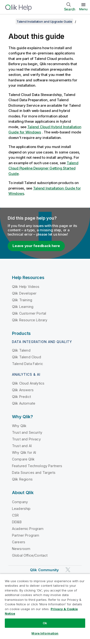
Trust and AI (22, 446)
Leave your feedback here (36, 245)
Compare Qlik (23, 459)
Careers (18, 542)
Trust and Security (27, 432)
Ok (45, 623)
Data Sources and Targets (33, 472)
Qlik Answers (23, 390)
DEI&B (17, 522)
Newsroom (21, 549)
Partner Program (25, 535)
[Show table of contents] (9, 21)
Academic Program (28, 529)
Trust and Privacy (26, 439)
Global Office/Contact (30, 555)
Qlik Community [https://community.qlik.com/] (44, 570)
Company (20, 502)
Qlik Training (22, 300)
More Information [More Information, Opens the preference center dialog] (44, 633)
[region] (45, 606)
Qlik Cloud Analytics (28, 383)
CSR (15, 515)
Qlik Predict (21, 397)
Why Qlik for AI (24, 452)
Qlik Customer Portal (29, 313)
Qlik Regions (22, 479)
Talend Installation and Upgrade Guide (44, 21)
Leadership (21, 509)
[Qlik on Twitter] (68, 569)
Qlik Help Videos (26, 287)
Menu (83, 9)
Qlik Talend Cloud (26, 357)
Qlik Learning (22, 307)
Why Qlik (19, 426)
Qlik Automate (23, 403)
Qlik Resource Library (29, 320)
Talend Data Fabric (27, 364)
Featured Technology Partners (37, 466)
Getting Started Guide (43, 168)
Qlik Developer (24, 293)
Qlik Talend (21, 350)
